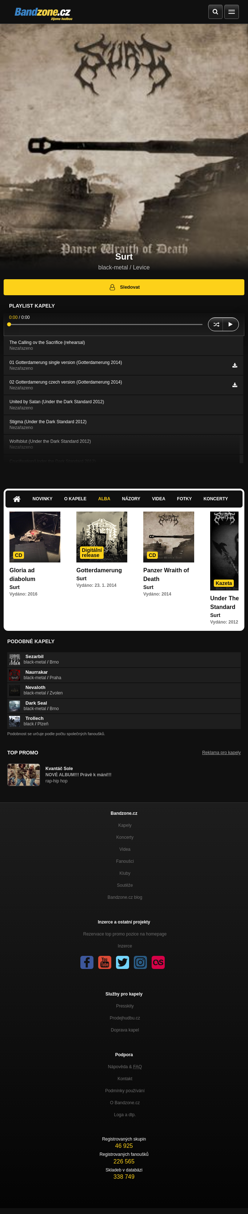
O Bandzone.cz (125, 1102)
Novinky (43, 498)
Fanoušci (125, 861)
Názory (131, 498)
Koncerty (216, 498)
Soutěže (125, 885)
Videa (158, 498)
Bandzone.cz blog (125, 897)
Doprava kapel (125, 1030)
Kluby (124, 873)
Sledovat (124, 287)
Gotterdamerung (99, 570)
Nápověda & (125, 1066)
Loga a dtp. (125, 1114)
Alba (104, 498)
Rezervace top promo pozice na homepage (125, 934)
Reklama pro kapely (221, 752)
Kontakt (124, 1078)
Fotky (184, 498)
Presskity (125, 1006)
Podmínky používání (125, 1090)
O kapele (75, 498)
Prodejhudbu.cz (125, 1018)
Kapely (125, 825)
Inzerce (125, 946)
